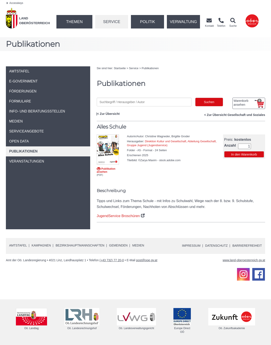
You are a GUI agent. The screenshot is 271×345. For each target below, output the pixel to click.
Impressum (191, 245)
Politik (147, 22)
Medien (138, 245)
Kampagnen (41, 245)
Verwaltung (183, 22)
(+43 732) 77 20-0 (112, 260)
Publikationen (150, 68)
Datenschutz (216, 245)
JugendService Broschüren (118, 216)
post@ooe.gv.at (146, 260)
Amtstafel (18, 245)
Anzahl (230, 145)
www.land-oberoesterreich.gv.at (244, 260)
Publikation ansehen (106, 170)
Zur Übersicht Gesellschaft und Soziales (236, 115)
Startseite (120, 68)
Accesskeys (15, 3)
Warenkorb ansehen (248, 103)
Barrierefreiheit (247, 245)
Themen (74, 22)
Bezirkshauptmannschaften (80, 245)
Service (111, 22)
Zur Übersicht (110, 114)
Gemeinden (118, 245)
